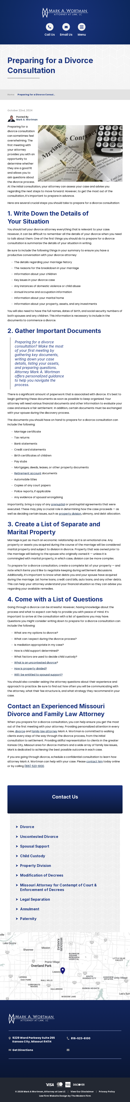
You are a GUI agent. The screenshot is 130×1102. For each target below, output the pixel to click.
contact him (94, 761)
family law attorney (44, 731)
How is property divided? (30, 668)
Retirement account (27, 473)
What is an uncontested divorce (35, 663)
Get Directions (22, 1050)
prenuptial (58, 504)
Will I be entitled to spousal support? (38, 675)
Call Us (50, 35)
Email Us (66, 35)
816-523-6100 (80, 1038)
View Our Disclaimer (82, 1091)
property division (70, 514)
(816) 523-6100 (34, 766)
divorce (20, 731)
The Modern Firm (81, 1095)
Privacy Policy (107, 1091)
